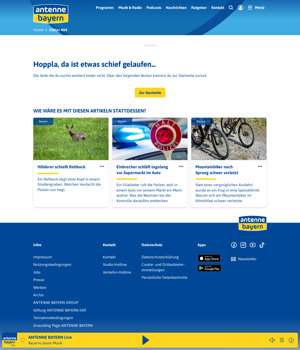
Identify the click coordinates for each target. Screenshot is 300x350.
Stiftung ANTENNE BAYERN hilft (59, 310)
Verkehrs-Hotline (117, 272)
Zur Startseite (150, 92)
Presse (38, 280)
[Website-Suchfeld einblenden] (230, 7)
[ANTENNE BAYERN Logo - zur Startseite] (50, 13)
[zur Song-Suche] (282, 340)
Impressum (42, 257)
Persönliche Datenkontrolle (165, 277)
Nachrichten (176, 7)
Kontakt (217, 7)
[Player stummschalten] (272, 340)
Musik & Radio (130, 7)
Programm (105, 7)
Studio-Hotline (115, 264)
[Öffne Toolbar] (102, 166)
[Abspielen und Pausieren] (146, 340)
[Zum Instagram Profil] (243, 245)
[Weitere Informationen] (291, 340)
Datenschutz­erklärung (160, 257)
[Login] (240, 7)
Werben (39, 287)
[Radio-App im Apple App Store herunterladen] (209, 258)
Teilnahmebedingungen (53, 318)
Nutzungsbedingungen (52, 264)
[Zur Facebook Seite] (234, 245)
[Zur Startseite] (253, 230)
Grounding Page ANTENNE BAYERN (63, 325)
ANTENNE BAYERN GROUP (55, 302)
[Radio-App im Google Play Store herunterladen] (209, 268)
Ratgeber (199, 7)
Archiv (38, 295)
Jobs (37, 272)
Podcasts (153, 7)
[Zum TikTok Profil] (262, 245)
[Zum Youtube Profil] (252, 245)
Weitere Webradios (245, 340)
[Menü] (256, 7)
